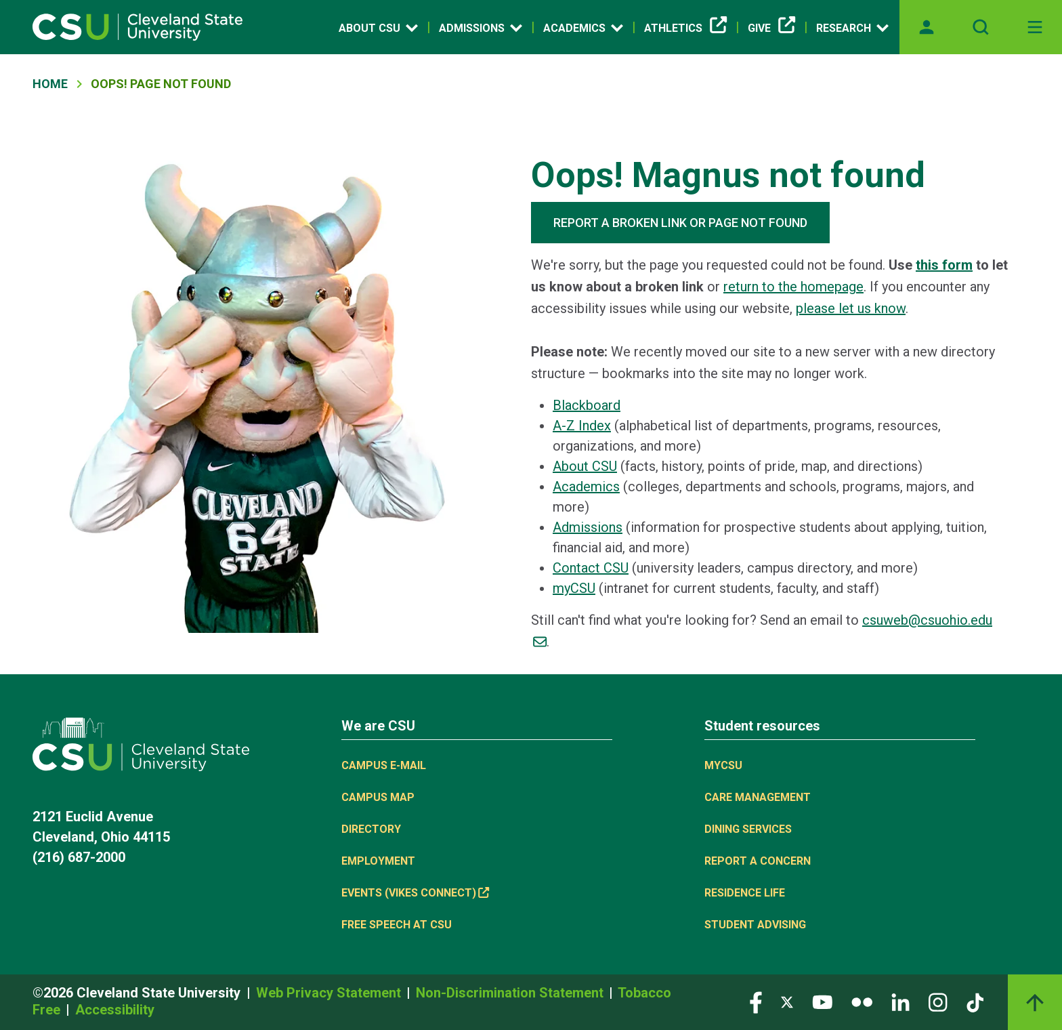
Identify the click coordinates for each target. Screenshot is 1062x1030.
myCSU (574, 588)
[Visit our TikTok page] (975, 1001)
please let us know (851, 308)
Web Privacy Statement (330, 993)
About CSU (585, 466)
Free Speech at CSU (396, 924)
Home (50, 84)
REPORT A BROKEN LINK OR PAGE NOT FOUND (680, 222)
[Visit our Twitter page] (787, 1001)
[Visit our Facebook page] (756, 1001)
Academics (586, 486)
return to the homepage (793, 287)
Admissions (587, 527)
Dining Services (748, 829)
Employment (378, 860)
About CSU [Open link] (378, 27)
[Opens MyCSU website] (926, 27)
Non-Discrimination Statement (511, 993)
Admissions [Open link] (480, 27)
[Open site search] (981, 27)
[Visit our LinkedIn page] (900, 1001)
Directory (371, 829)
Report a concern (757, 860)
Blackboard (586, 405)
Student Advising (755, 924)
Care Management (757, 797)
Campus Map (378, 797)
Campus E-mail (383, 765)
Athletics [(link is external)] (685, 28)
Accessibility (114, 1010)
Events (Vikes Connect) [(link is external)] (415, 892)
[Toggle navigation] (1035, 27)
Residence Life (744, 892)
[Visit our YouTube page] (822, 1001)
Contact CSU (591, 568)
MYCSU (723, 765)
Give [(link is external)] (771, 28)
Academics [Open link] (583, 27)
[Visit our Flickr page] (861, 1001)
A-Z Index (582, 425)
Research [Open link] (852, 27)
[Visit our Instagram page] (938, 1001)
